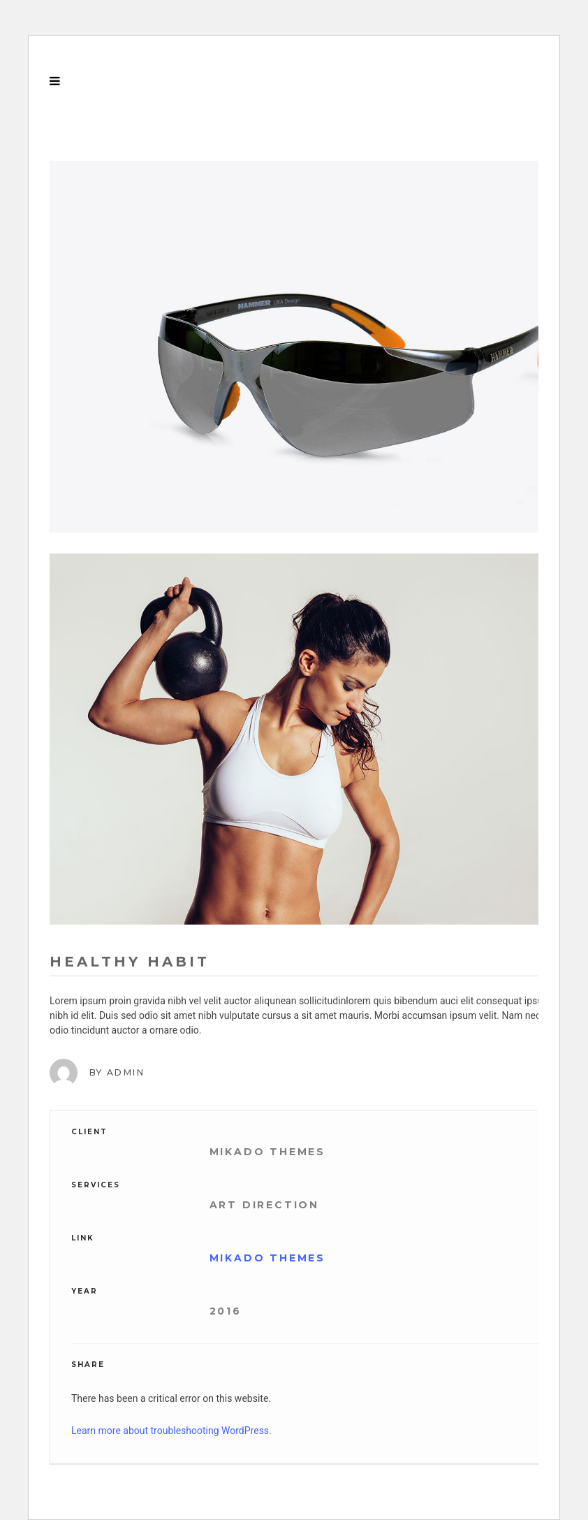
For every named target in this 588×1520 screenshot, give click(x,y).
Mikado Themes (267, 1258)
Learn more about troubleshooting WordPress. (171, 1430)
